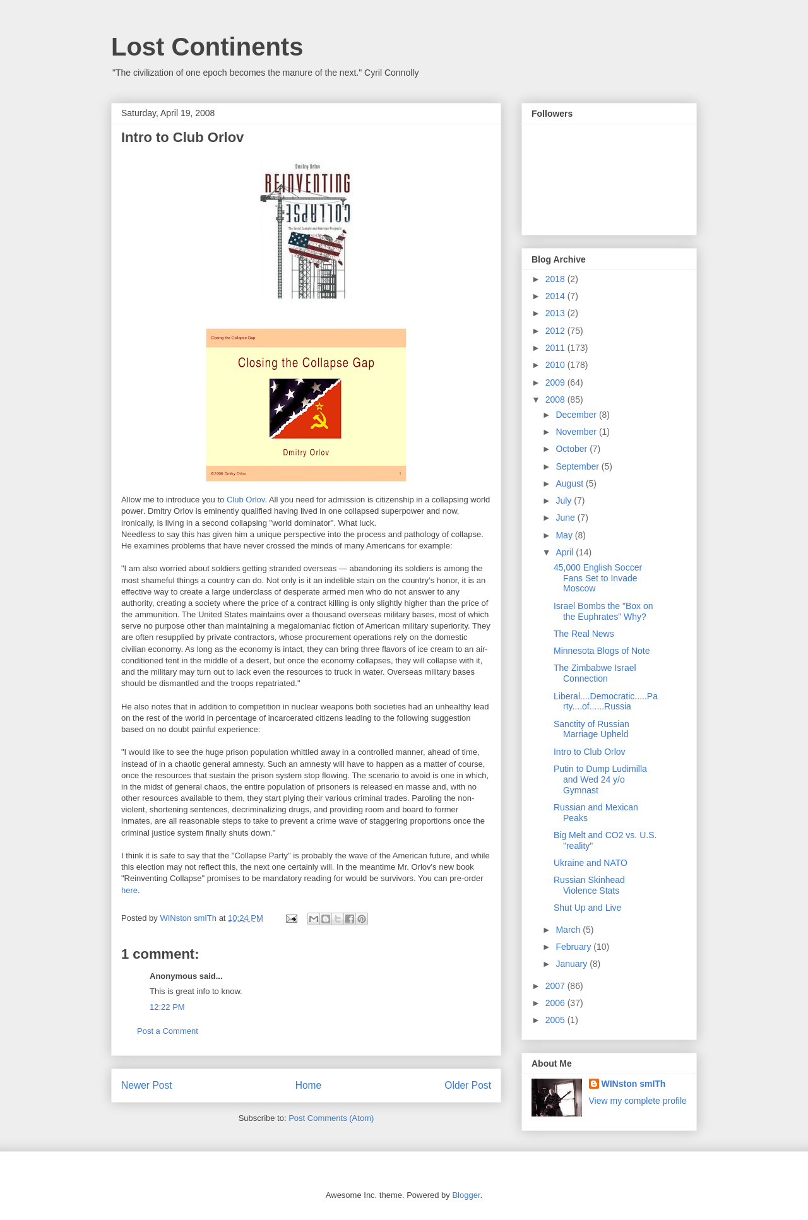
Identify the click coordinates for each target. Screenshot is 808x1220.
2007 (556, 986)
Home (308, 1085)
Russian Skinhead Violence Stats (589, 885)
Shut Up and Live (587, 908)
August (570, 483)
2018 (556, 279)
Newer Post (146, 1085)
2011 (556, 348)
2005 (556, 1020)
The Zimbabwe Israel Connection (595, 673)
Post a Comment (167, 1031)
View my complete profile (638, 1101)
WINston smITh (634, 1084)
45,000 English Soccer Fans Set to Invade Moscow (598, 578)
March (569, 930)
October (573, 449)
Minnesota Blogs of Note (602, 651)
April (566, 552)
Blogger (466, 1195)
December (577, 415)
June (566, 517)
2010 (556, 365)
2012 (556, 331)
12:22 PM (167, 1007)
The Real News (584, 634)
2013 (556, 313)
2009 (556, 382)
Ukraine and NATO (590, 863)
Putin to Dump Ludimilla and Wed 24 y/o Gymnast (600, 779)
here (129, 890)
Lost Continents (207, 47)
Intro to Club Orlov (590, 752)
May (565, 535)
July (565, 500)
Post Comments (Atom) (331, 1118)
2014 (556, 296)
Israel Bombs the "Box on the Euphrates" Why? (603, 611)
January (573, 964)
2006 (556, 1003)
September (578, 466)
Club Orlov (245, 499)
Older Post (467, 1085)
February (574, 947)
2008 (556, 399)
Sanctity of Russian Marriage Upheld (591, 729)
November (577, 432)
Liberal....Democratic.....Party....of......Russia (606, 701)
